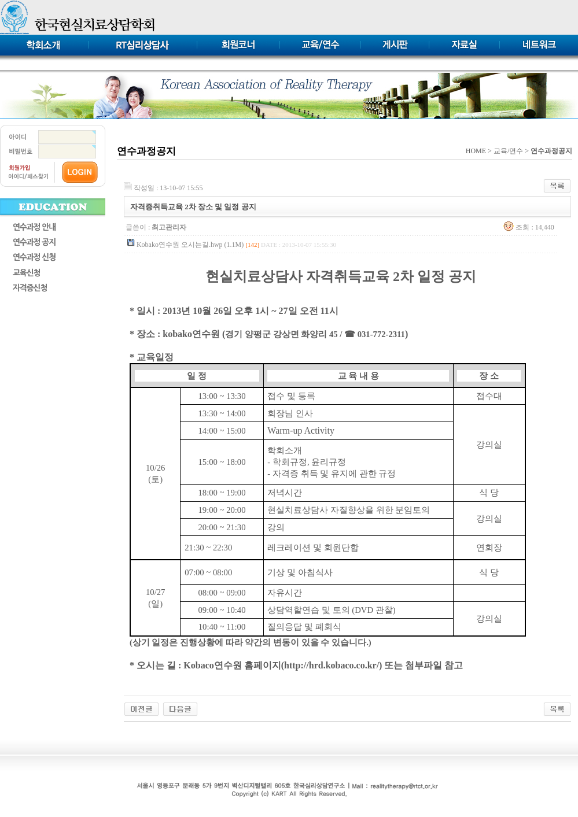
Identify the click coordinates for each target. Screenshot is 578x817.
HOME (476, 151)
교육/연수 (508, 151)
